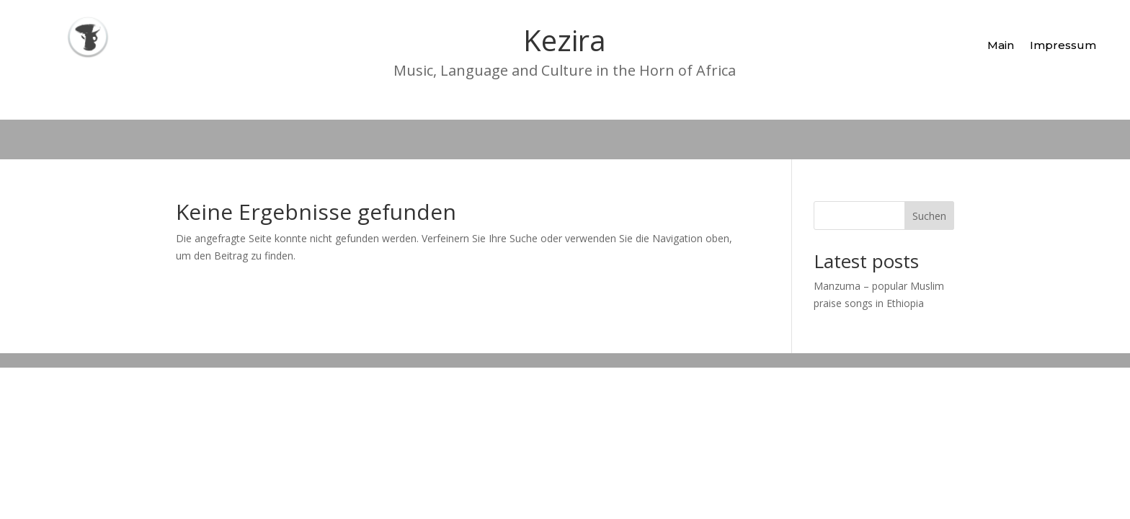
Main (1000, 45)
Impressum (1063, 45)
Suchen (929, 216)
